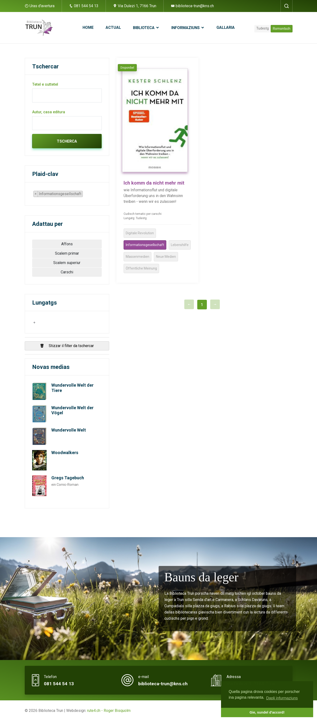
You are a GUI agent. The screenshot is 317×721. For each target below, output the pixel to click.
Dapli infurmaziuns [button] (282, 698)
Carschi (67, 272)
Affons (67, 244)
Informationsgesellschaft (145, 245)
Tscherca (67, 141)
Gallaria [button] (225, 27)
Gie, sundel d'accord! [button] (267, 712)
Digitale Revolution (140, 233)
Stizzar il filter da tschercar (67, 345)
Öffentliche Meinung (141, 268)
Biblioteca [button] (144, 27)
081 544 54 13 (83, 6)
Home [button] (88, 27)
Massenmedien (137, 256)
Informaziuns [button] (186, 27)
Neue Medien (166, 256)
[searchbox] (85, 195)
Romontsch (281, 28)
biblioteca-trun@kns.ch (192, 6)
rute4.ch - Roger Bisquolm (109, 710)
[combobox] (60, 194)
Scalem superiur (66, 262)
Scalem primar (67, 253)
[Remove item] (36, 194)
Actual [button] (113, 27)
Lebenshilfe (180, 245)
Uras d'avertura (42, 6)
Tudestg (262, 28)
